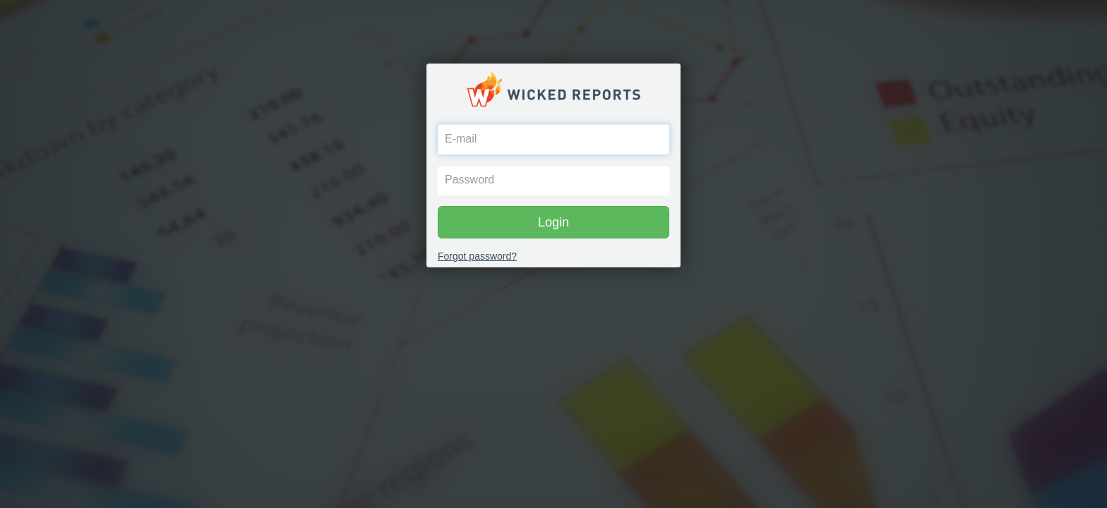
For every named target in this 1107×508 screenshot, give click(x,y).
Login (553, 222)
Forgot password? (477, 256)
